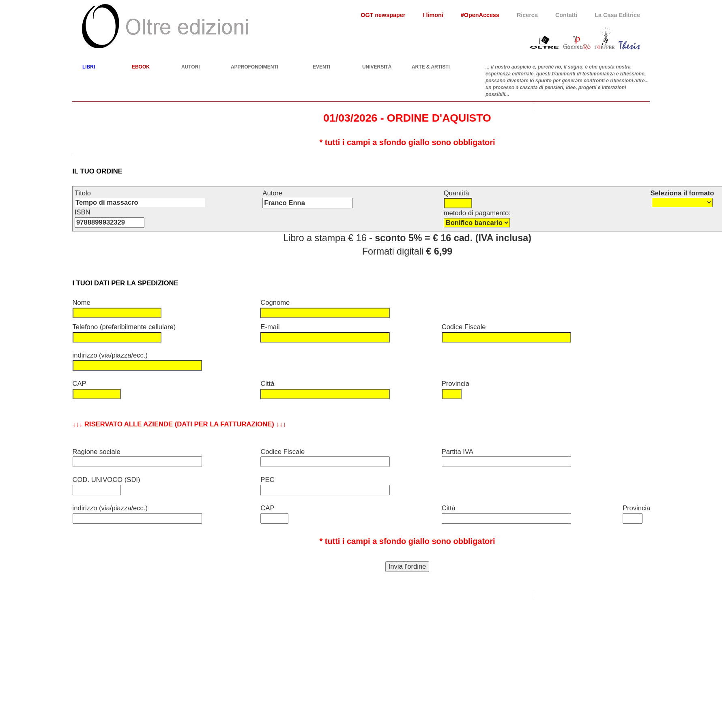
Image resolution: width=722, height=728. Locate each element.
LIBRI (88, 67)
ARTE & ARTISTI (431, 67)
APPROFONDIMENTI (254, 67)
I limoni (433, 15)
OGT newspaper (383, 15)
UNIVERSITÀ (377, 67)
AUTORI (190, 67)
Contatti (566, 15)
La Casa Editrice (617, 15)
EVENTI (321, 67)
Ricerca (527, 15)
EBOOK (141, 67)
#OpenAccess (480, 15)
